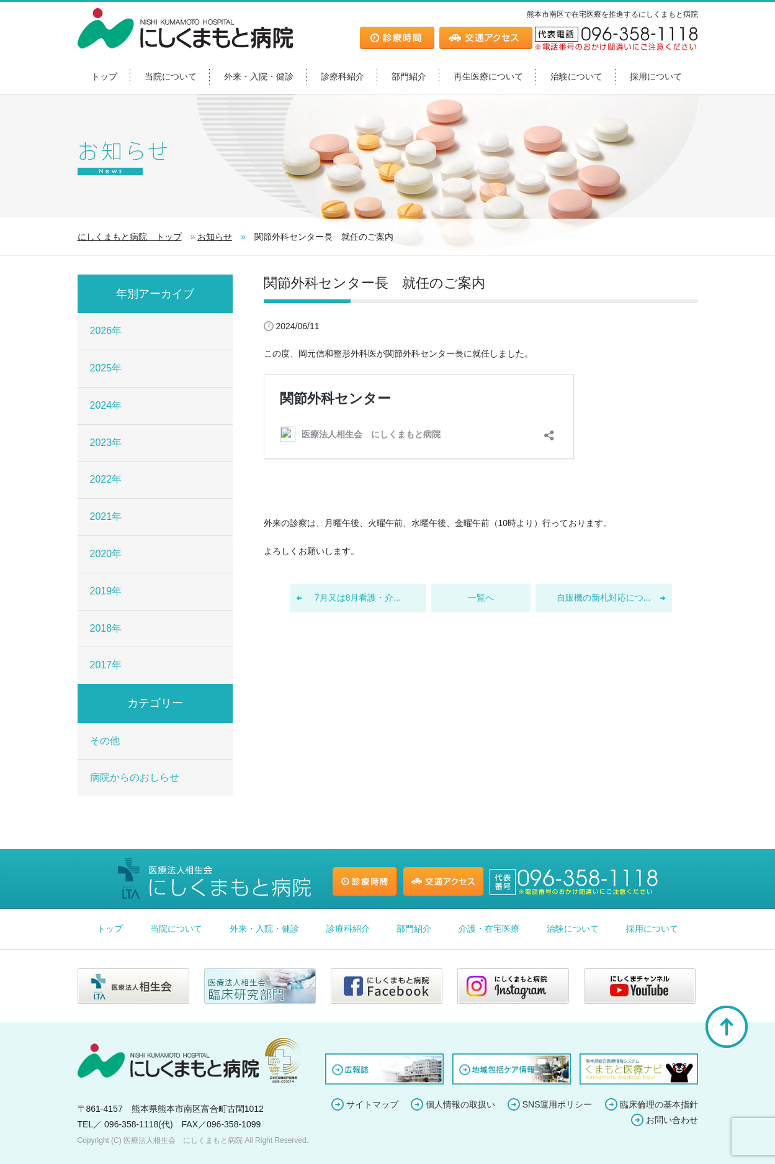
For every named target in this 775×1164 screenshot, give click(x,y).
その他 (105, 740)
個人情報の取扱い (460, 1104)
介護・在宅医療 (489, 929)
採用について (656, 76)
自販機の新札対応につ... (604, 597)
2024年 (106, 405)
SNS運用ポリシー (557, 1104)
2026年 (106, 330)
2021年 (106, 516)
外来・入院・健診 (258, 76)
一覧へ (481, 597)
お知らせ (214, 237)
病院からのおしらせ (134, 777)
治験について (576, 76)
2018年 (106, 628)
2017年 (106, 665)
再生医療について (488, 76)
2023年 (106, 442)
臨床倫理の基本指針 (659, 1104)
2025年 (106, 368)
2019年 (106, 591)
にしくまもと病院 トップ (130, 237)
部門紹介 (409, 76)
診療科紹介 (342, 76)
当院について (171, 76)
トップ (104, 76)
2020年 (106, 553)
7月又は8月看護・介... (358, 597)
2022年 (106, 479)
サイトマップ (372, 1104)
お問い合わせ (672, 1120)
